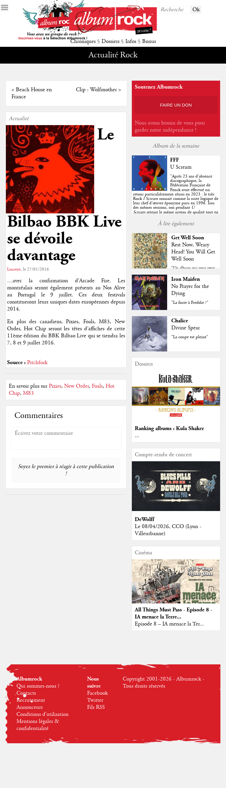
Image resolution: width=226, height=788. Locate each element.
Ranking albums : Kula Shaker (169, 428)
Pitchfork (37, 362)
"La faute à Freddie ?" (189, 303)
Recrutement (30, 700)
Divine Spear (185, 327)
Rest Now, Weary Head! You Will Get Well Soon (193, 252)
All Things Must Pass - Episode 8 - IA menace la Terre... (173, 613)
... (137, 435)
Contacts (26, 693)
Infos (130, 41)
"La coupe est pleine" (189, 337)
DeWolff (144, 519)
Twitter (95, 700)
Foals (97, 386)
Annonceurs (29, 707)
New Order (76, 386)
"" (175, 198)
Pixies (55, 386)
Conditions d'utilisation (42, 714)
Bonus (149, 41)
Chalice (179, 320)
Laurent (14, 269)
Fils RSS (96, 707)
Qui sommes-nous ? (37, 686)
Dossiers (110, 41)
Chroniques (83, 41)
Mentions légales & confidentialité (37, 725)
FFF (174, 160)
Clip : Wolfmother (96, 89)
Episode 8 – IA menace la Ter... (169, 624)
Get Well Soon (187, 237)
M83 (28, 393)
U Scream (181, 167)
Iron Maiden (185, 279)
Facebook (97, 693)
